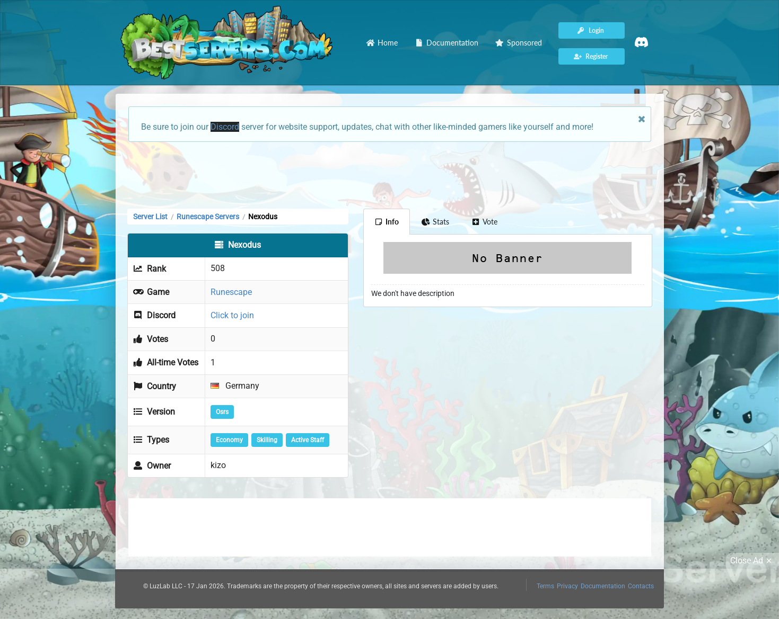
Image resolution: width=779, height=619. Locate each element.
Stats (435, 221)
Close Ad (752, 561)
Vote (484, 221)
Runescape (231, 292)
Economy (229, 440)
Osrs (222, 412)
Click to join (232, 315)
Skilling (267, 440)
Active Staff (307, 440)
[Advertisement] (390, 174)
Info (386, 221)
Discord (225, 127)
